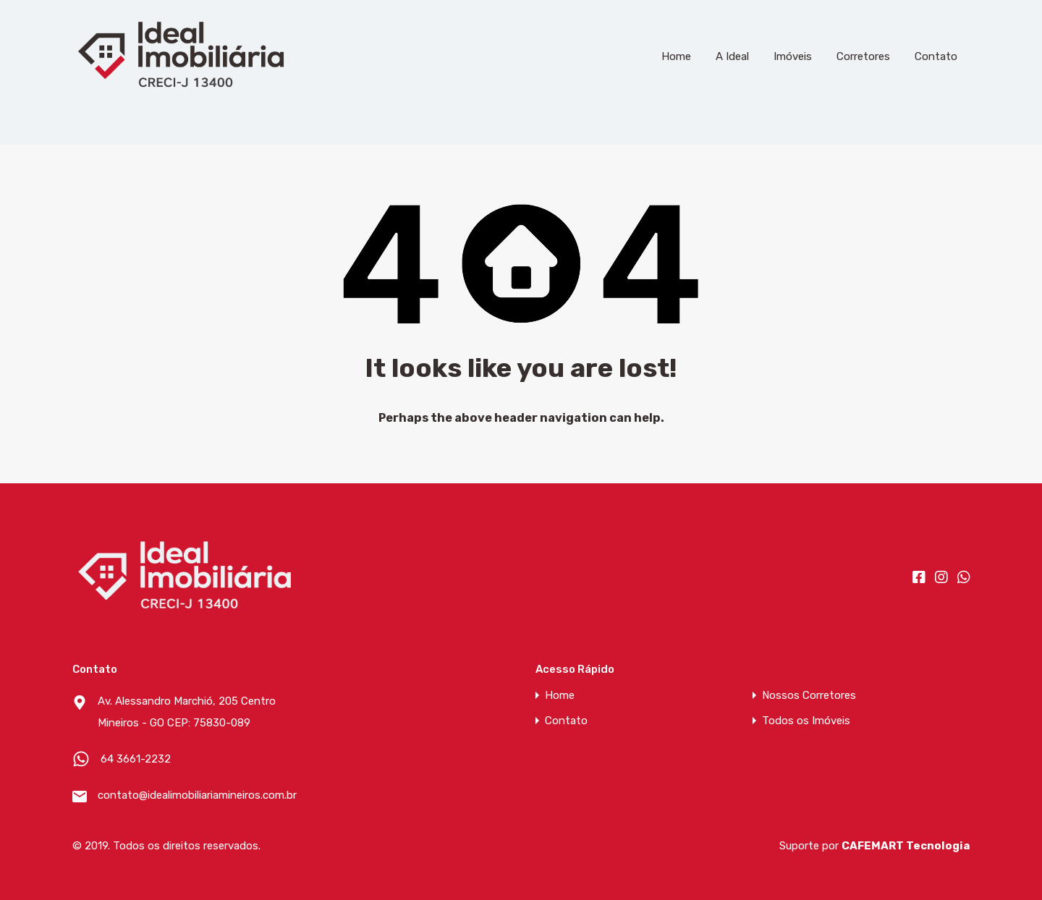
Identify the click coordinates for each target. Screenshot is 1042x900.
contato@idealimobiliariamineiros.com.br (188, 795)
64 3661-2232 (136, 758)
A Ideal (732, 56)
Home (676, 56)
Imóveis (793, 56)
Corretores (863, 56)
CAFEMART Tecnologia (906, 845)
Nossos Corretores (809, 695)
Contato (936, 56)
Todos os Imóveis (806, 721)
